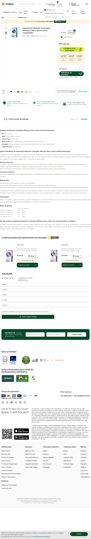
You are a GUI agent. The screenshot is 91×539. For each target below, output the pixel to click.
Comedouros (47, 464)
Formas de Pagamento (9, 464)
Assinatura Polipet (31, 461)
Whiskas (83, 467)
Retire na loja (66, 12)
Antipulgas (46, 467)
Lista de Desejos (7, 470)
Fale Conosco (5, 461)
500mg (63, 32)
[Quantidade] (79, 68)
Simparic (83, 454)
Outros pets (26, 12)
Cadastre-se (75, 5)
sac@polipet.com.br (82, 396)
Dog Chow (84, 470)
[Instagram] (2, 402)
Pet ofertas (74, 12)
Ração (45, 451)
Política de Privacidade (8, 485)
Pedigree (84, 464)
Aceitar (79, 534)
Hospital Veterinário (31, 464)
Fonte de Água (68, 464)
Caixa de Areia (68, 457)
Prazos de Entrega (7, 457)
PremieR (83, 457)
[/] (79, 501)
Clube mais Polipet (31, 467)
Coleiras (45, 461)
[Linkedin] (24, 402)
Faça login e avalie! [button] (28, 317)
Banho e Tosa (29, 451)
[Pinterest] (11, 402)
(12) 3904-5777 (66, 396)
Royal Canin (84, 474)
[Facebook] (7, 402)
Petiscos (46, 454)
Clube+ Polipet (82, 12)
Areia (65, 454)
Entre (73, 4)
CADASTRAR (76, 334)
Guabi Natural (85, 477)
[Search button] (33, 4)
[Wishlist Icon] (39, 4)
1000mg (72, 32)
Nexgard (83, 451)
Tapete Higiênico (48, 457)
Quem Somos (5, 451)
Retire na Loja (29, 454)
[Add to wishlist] (19, 28)
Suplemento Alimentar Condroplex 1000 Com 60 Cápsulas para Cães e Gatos (27, 250)
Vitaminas (13, 17)
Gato (20, 12)
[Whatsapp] (16, 402)
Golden (83, 461)
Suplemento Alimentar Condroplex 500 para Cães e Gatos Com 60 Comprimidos (71, 250)
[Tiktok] (20, 402)
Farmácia (35, 12)
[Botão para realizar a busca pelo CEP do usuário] (63, 17)
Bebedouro (67, 461)
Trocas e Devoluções (8, 477)
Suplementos (22, 17)
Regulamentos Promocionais (11, 474)
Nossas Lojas (5, 454)
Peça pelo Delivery (31, 457)
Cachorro (14, 12)
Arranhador (67, 467)
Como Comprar (6, 467)
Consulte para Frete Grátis (27, 260)
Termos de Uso (6, 488)
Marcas (42, 12)
